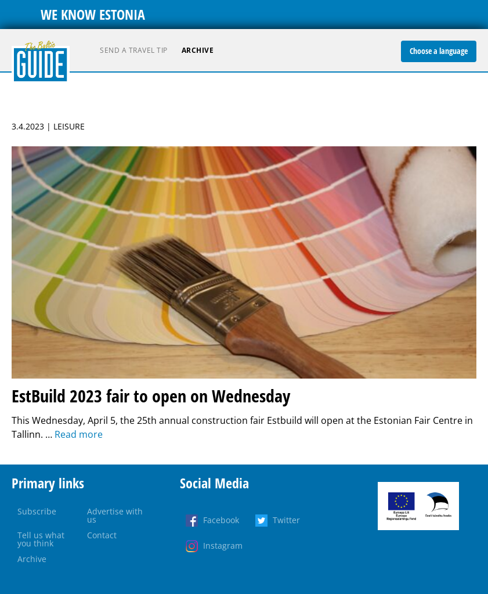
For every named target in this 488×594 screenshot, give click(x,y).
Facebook (221, 519)
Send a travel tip (134, 50)
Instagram (223, 545)
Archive (198, 50)
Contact (102, 535)
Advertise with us (115, 515)
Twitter (286, 519)
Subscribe (36, 511)
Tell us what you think (40, 539)
